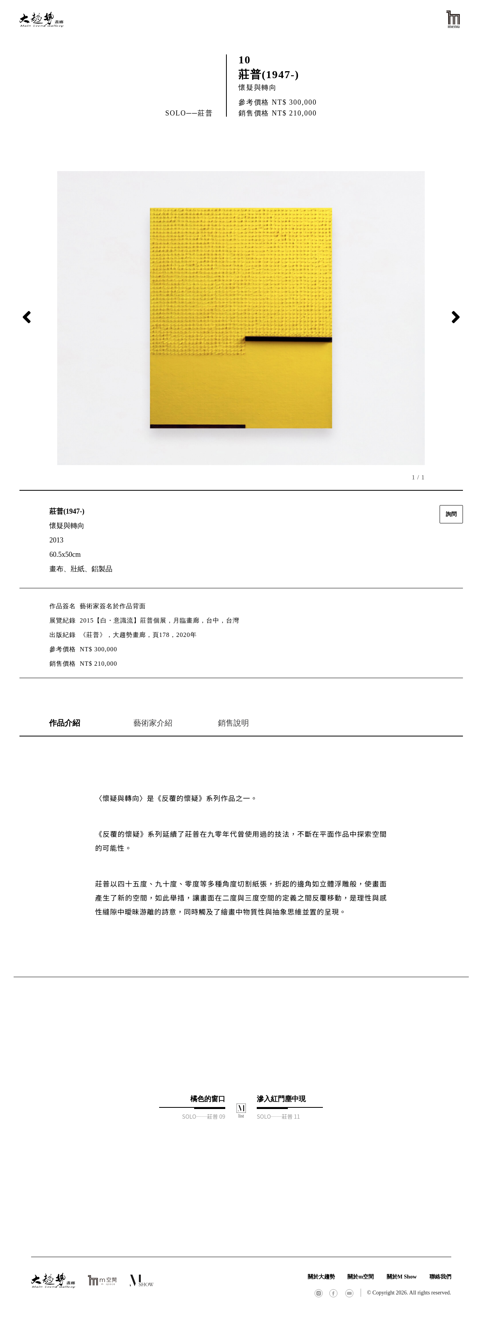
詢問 (451, 514)
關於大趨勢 (321, 1277)
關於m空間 (360, 1277)
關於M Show (402, 1277)
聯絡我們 (440, 1277)
